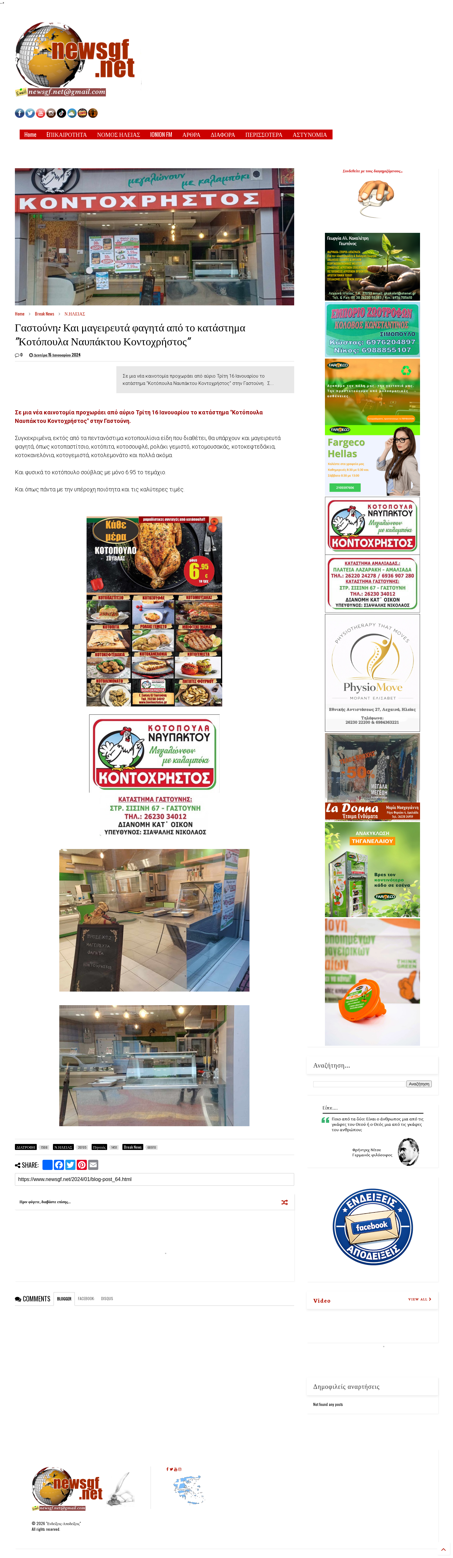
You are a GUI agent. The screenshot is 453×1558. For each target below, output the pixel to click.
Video (322, 1300)
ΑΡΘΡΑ (191, 134)
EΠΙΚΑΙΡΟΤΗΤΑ (67, 134)
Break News (44, 313)
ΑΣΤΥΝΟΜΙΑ (310, 134)
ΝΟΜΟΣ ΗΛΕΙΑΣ (118, 134)
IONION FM (161, 134)
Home (30, 134)
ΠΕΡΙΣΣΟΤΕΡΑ (263, 134)
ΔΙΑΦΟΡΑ (223, 134)
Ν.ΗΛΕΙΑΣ (75, 313)
